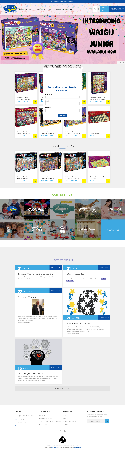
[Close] (81, 68)
